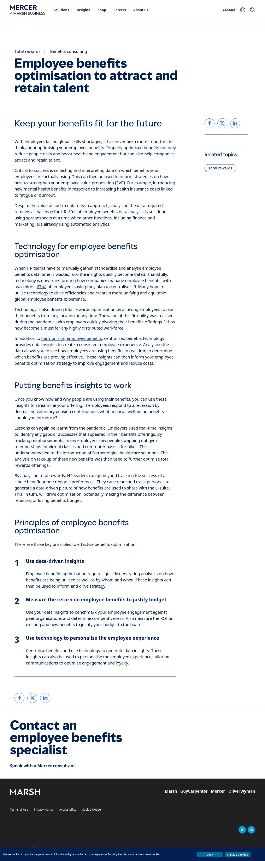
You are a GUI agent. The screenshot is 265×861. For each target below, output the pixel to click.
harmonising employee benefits (71, 339)
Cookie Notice (91, 809)
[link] (19, 698)
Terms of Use (19, 809)
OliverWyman (241, 791)
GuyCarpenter (194, 791)
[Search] (253, 9)
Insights (83, 10)
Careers (119, 10)
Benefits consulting (68, 52)
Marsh (171, 791)
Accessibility (67, 809)
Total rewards (27, 52)
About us (140, 10)
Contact (229, 10)
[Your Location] (243, 9)
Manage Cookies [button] (237, 854)
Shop (102, 10)
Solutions (61, 10)
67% (41, 287)
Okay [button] (209, 854)
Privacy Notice (43, 809)
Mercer (218, 791)
